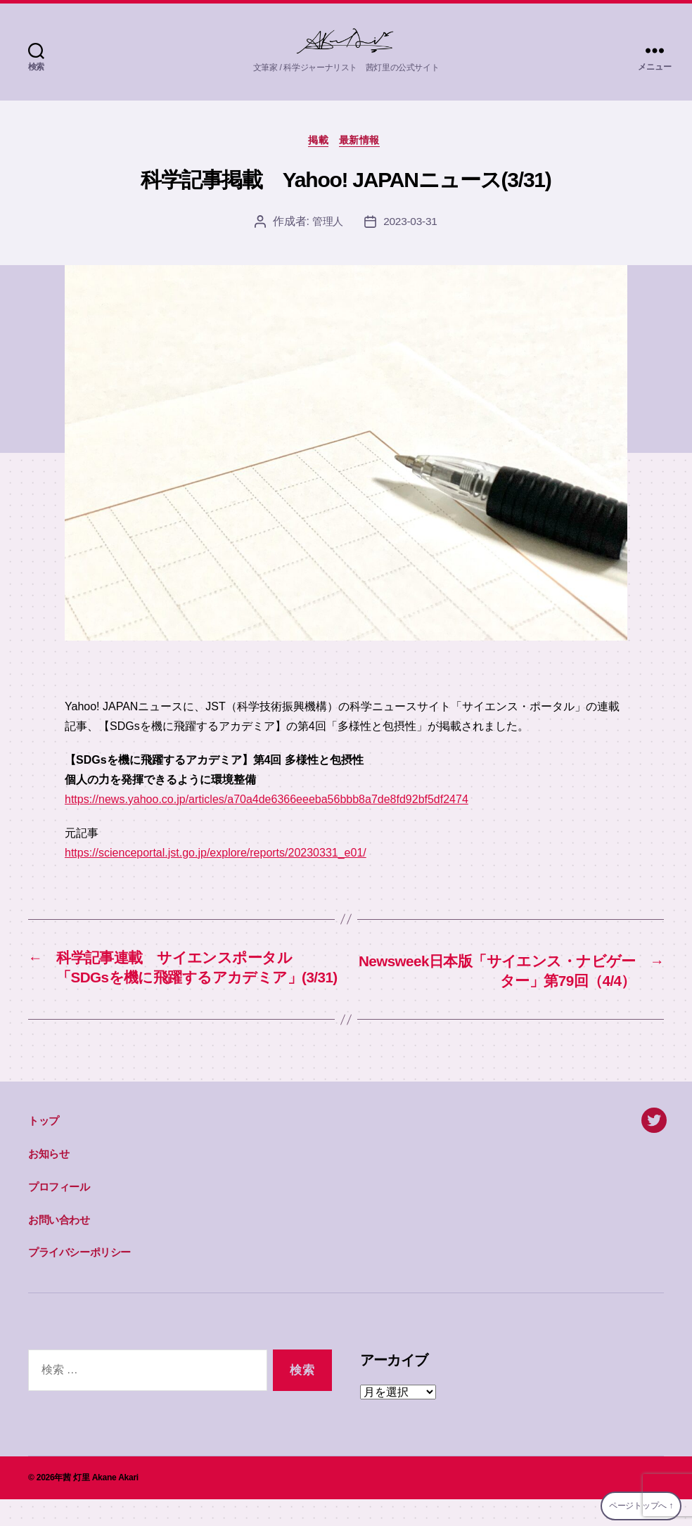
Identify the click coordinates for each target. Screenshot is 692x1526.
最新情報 (363, 142)
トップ (43, 1147)
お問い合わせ (59, 1246)
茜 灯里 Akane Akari (101, 1504)
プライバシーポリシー (79, 1279)
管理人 (326, 224)
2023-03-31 (411, 224)
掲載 (317, 142)
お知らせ (48, 1180)
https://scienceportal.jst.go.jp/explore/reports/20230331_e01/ (215, 855)
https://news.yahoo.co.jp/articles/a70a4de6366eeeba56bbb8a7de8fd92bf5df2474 (266, 801)
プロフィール (59, 1213)
